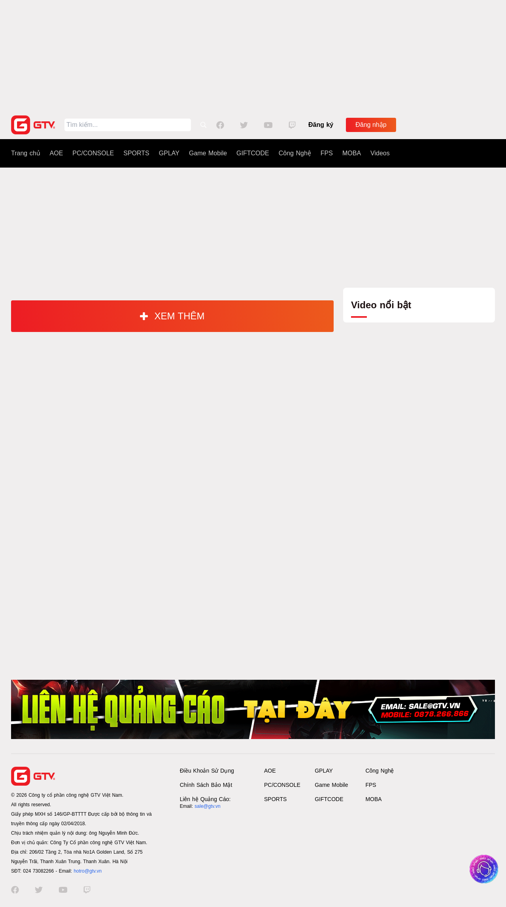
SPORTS (136, 153)
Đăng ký (320, 124)
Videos (380, 153)
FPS (327, 153)
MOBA (351, 153)
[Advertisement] (253, 55)
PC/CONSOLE (93, 153)
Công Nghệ (295, 153)
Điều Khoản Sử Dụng (207, 770)
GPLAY (169, 153)
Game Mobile (208, 153)
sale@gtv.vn (207, 806)
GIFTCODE (252, 153)
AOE (56, 153)
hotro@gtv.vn (88, 871)
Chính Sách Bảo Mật (206, 785)
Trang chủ (25, 153)
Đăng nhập (370, 124)
